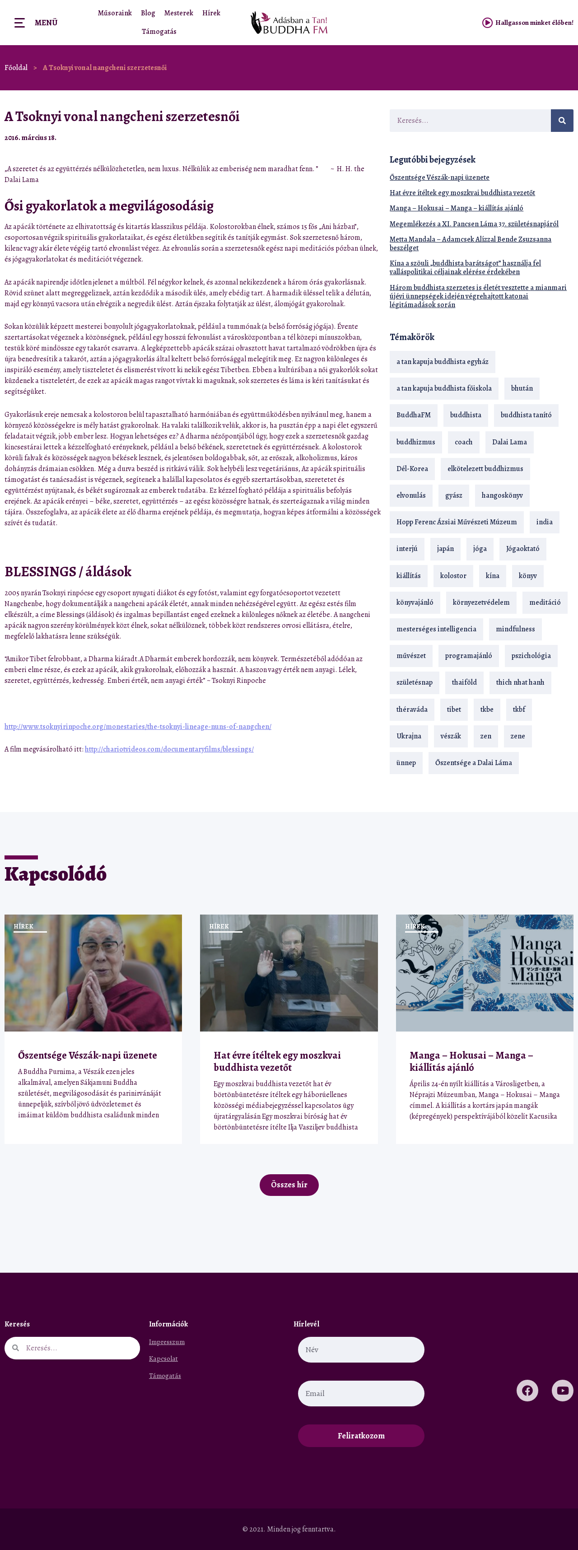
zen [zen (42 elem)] (485, 736)
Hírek (211, 13)
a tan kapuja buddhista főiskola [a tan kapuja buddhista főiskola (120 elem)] (444, 388)
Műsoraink (115, 13)
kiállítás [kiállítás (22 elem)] (408, 576)
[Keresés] (562, 120)
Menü (46, 22)
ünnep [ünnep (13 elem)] (406, 763)
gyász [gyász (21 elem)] (453, 495)
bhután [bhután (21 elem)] (522, 388)
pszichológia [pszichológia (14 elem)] (531, 656)
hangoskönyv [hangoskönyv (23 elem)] (502, 495)
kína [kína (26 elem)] (492, 576)
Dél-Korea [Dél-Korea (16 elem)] (412, 469)
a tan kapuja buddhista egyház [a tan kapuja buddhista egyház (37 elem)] (442, 362)
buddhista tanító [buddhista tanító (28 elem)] (526, 415)
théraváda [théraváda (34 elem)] (412, 709)
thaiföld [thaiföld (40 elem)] (464, 682)
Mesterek (178, 13)
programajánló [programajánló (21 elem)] (468, 656)
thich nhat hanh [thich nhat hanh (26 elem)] (520, 682)
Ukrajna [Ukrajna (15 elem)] (408, 736)
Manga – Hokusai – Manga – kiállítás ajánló (456, 208)
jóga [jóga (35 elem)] (480, 549)
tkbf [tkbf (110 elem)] (519, 709)
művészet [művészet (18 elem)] (411, 656)
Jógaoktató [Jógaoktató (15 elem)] (523, 549)
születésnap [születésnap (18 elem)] (414, 682)
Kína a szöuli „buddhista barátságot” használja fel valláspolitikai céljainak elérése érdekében (465, 267)
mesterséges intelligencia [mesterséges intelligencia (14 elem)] (436, 629)
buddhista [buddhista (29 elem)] (465, 415)
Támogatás (159, 32)
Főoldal (16, 68)
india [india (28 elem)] (544, 522)
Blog (148, 13)
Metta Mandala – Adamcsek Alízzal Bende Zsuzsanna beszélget (470, 243)
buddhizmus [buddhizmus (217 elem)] (415, 442)
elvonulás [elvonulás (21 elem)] (411, 495)
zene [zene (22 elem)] (518, 736)
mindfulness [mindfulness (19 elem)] (515, 629)
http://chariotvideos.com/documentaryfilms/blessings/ (169, 749)
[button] (350, 137)
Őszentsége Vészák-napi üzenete (439, 177)
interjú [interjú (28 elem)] (407, 549)
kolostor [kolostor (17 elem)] (453, 576)
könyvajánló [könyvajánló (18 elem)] (415, 602)
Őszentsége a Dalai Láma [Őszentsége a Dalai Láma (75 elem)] (473, 763)
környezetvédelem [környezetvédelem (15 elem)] (481, 602)
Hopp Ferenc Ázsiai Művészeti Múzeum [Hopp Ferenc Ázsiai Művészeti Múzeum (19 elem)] (456, 522)
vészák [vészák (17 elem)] (451, 736)
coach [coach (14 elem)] (464, 442)
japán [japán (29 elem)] (445, 549)
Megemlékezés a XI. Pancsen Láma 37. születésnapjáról (474, 224)
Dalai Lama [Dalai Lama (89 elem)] (509, 442)
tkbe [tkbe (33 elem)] (487, 709)
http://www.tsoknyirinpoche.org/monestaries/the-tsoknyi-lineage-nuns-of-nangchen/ (138, 727)
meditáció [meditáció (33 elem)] (545, 602)
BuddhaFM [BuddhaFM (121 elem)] (413, 415)
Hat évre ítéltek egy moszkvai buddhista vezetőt (462, 193)
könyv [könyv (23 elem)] (528, 576)
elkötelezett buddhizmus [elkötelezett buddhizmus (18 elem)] (485, 469)
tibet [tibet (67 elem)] (454, 709)
